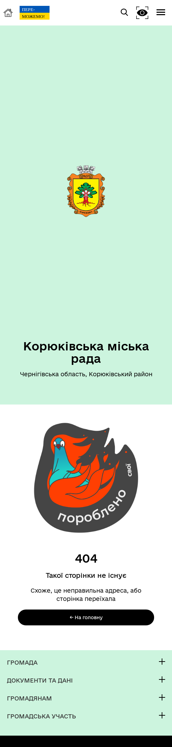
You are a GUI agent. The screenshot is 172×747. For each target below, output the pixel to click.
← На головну (86, 617)
